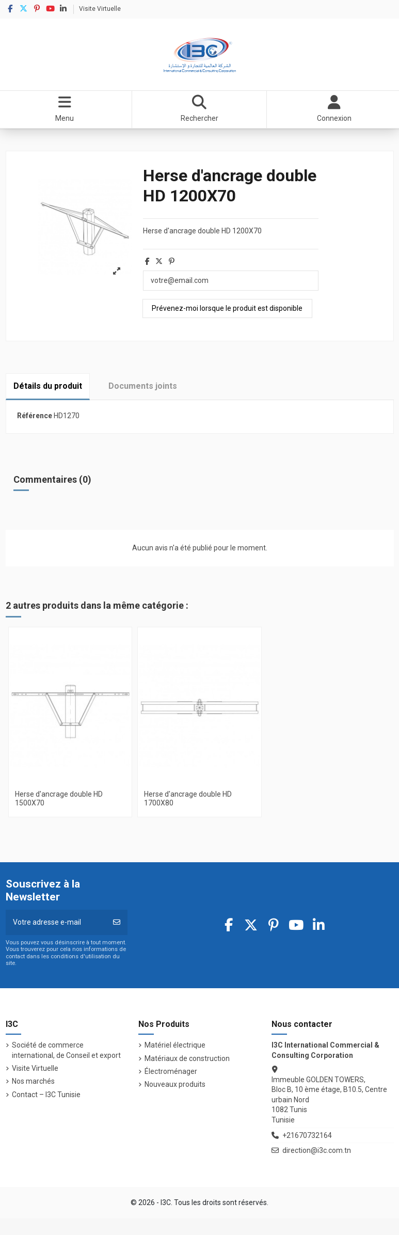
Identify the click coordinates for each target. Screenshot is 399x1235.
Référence (34, 415)
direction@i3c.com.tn (316, 1150)
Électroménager (171, 1071)
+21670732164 (307, 1135)
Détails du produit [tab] (47, 386)
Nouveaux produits (175, 1084)
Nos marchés (33, 1081)
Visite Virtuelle (100, 8)
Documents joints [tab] (142, 386)
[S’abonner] (116, 922)
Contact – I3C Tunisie (46, 1094)
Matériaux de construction (187, 1058)
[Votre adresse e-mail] (56, 922)
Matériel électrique (175, 1045)
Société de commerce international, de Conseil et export (66, 1050)
